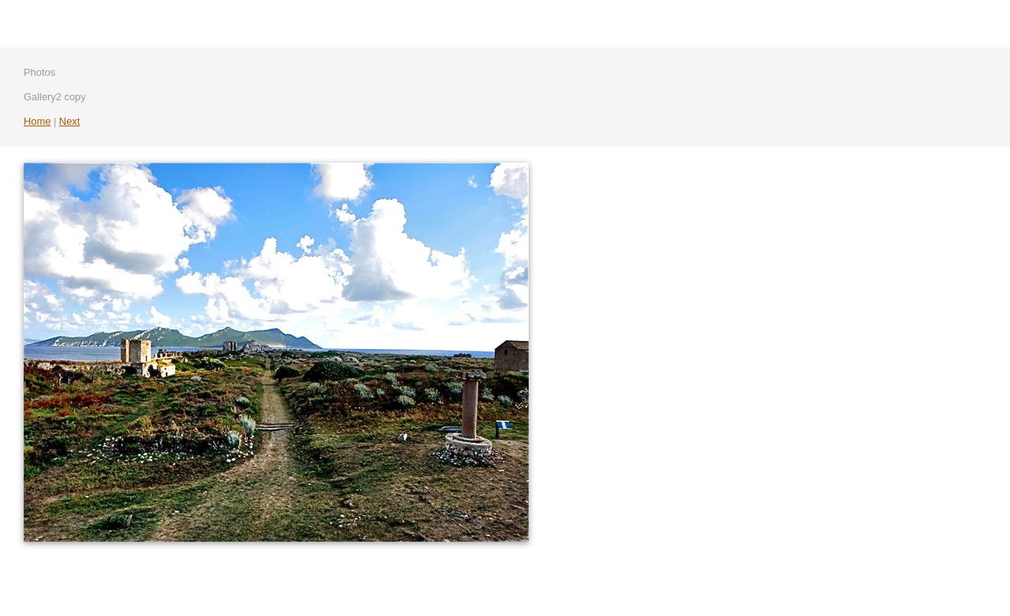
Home (37, 121)
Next (69, 121)
